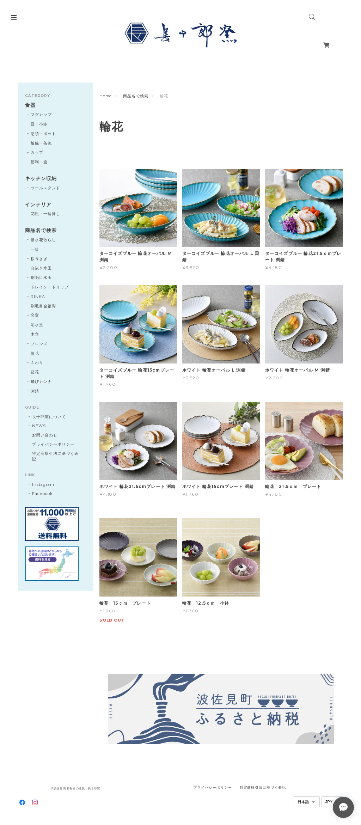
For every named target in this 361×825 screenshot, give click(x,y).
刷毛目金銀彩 (43, 306)
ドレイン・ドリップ (50, 287)
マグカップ (41, 114)
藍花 (35, 371)
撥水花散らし (43, 239)
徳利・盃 (39, 161)
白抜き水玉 (41, 267)
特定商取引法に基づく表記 (55, 456)
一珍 (35, 249)
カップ (37, 152)
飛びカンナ (41, 381)
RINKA (38, 296)
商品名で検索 (135, 95)
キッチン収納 (41, 179)
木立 (35, 334)
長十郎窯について (49, 416)
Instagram (43, 484)
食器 (30, 105)
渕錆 (35, 391)
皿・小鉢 (39, 124)
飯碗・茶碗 (41, 143)
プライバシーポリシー (53, 444)
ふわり (37, 362)
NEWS (39, 425)
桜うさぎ (39, 258)
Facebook (42, 493)
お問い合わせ (44, 435)
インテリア (38, 205)
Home (105, 95)
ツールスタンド (45, 187)
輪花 (35, 353)
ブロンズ (39, 343)
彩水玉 (37, 324)
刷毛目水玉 (41, 277)
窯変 (35, 315)
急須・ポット (43, 133)
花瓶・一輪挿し (45, 213)
